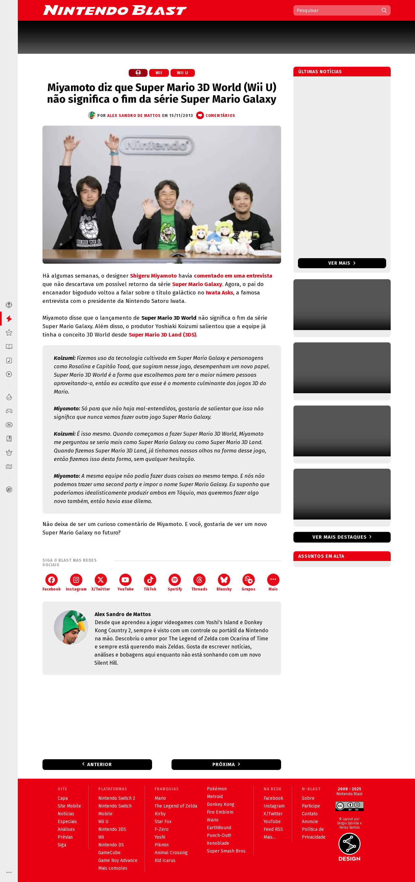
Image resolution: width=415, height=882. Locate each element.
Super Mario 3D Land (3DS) (162, 334)
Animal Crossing (171, 852)
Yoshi (160, 837)
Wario (213, 820)
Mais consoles (112, 868)
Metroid (215, 796)
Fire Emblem (220, 812)
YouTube (125, 582)
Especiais (67, 821)
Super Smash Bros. (226, 851)
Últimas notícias (320, 71)
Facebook (51, 582)
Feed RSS (273, 829)
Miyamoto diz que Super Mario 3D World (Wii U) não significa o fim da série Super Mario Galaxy (161, 93)
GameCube (109, 852)
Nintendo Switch (115, 806)
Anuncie (310, 821)
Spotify (175, 582)
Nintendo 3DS (112, 829)
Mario (160, 798)
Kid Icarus (165, 860)
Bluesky (224, 582)
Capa (63, 798)
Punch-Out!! (219, 835)
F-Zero (162, 829)
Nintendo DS (111, 845)
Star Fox (163, 821)
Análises (66, 829)
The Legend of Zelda (176, 806)
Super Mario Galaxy (197, 284)
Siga (62, 845)
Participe (311, 806)
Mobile (105, 814)
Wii (159, 73)
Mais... (270, 837)
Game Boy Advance (117, 860)
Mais (273, 582)
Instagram (76, 582)
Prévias (65, 837)
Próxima (223, 764)
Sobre (308, 798)
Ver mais (341, 263)
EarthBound (219, 827)
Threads (199, 582)
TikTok (150, 582)
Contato (310, 814)
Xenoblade (218, 843)
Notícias (66, 814)
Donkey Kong (220, 804)
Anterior (99, 764)
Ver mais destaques (340, 537)
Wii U (182, 73)
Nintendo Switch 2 (116, 798)
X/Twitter (100, 582)
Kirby (160, 814)
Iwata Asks (219, 292)
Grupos (248, 582)
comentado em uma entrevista (233, 275)
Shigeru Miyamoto (153, 275)
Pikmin (162, 845)
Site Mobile (69, 806)
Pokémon (217, 789)
